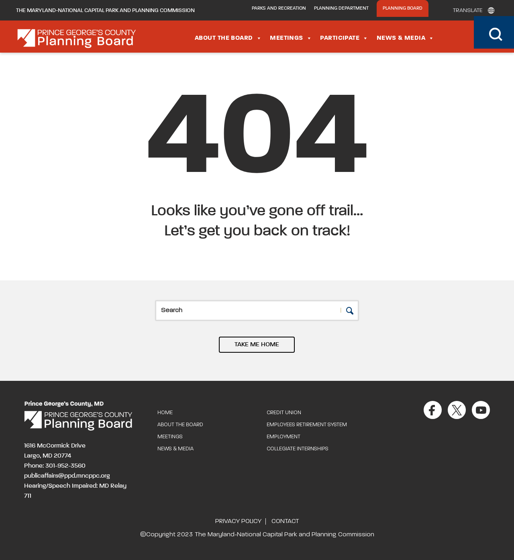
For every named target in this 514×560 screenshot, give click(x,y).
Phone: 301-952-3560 (55, 466)
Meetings (291, 38)
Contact (285, 521)
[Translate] (472, 10)
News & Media (405, 38)
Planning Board (402, 8)
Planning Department (341, 8)
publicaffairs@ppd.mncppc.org (67, 476)
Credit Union (284, 412)
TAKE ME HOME (257, 344)
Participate (344, 38)
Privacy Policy (238, 521)
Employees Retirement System (307, 424)
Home (165, 412)
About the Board (228, 38)
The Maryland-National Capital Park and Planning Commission (105, 10)
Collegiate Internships (297, 449)
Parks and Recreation (279, 8)
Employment (283, 436)
